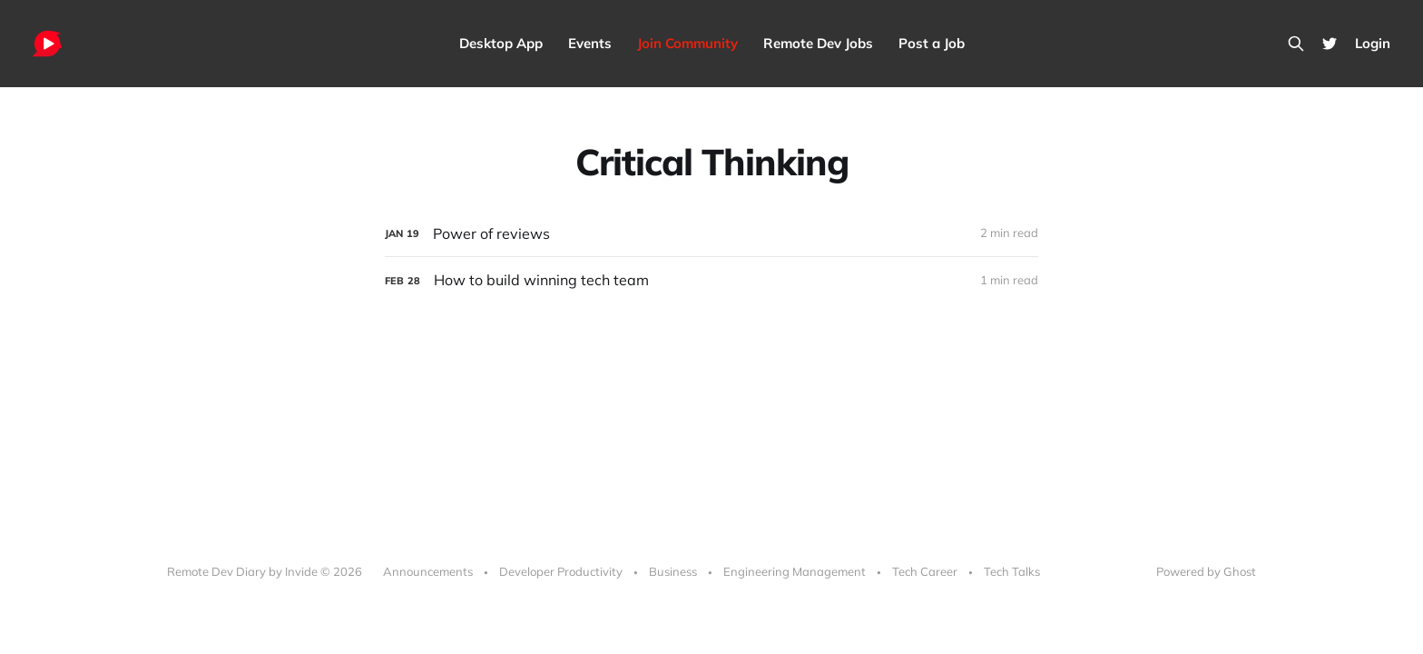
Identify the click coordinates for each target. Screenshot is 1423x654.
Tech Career (924, 571)
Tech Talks (1012, 571)
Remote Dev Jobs (818, 43)
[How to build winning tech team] (711, 280)
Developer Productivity (561, 571)
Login (1372, 43)
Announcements (428, 571)
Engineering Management (794, 571)
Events (590, 43)
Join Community (687, 43)
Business (673, 571)
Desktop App (501, 43)
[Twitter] (1329, 43)
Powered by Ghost (1206, 571)
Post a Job (931, 43)
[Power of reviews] (711, 234)
